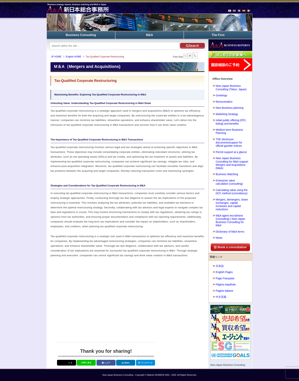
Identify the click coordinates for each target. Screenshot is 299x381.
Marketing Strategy (227, 113)
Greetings (221, 95)
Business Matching (227, 174)
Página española (226, 284)
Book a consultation (230, 247)
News (219, 237)
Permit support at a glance (231, 151)
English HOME (74, 56)
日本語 (220, 265)
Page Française (225, 278)
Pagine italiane (224, 290)
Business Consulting (81, 34)
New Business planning (230, 107)
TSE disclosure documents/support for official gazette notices (229, 142)
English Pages (224, 271)
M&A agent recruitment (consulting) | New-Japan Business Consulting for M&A (230, 220)
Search (191, 45)
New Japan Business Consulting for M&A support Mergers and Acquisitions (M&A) (232, 162)
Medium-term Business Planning (229, 131)
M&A (149, 34)
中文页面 (221, 296)
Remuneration (224, 101)
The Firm (218, 34)
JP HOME (56, 56)
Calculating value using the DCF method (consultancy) (232, 191)
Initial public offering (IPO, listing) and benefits (231, 121)
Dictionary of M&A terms (230, 231)
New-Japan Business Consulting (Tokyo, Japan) (231, 87)
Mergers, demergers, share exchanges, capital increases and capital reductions (232, 204)
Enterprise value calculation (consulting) (229, 182)
